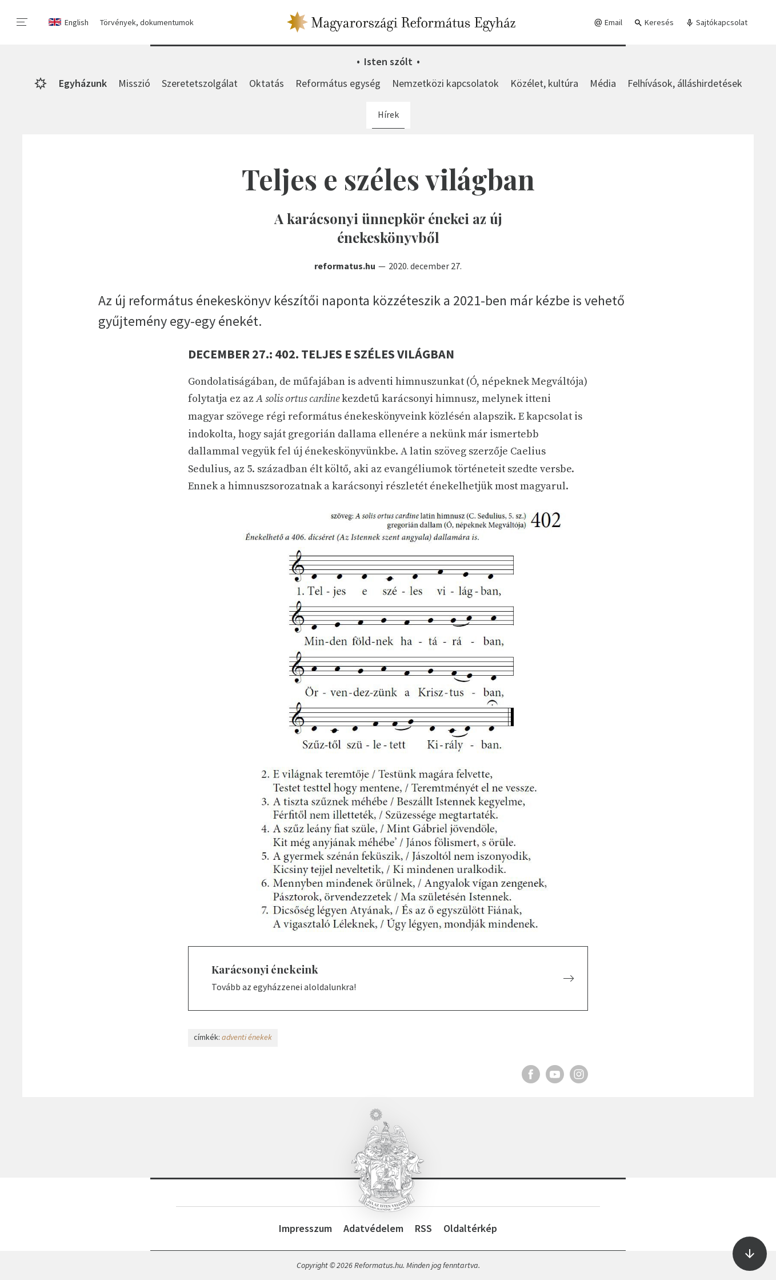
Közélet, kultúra (544, 83)
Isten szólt (388, 61)
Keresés (654, 22)
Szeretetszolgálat (200, 83)
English (77, 22)
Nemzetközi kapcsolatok (445, 83)
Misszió (134, 83)
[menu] (22, 22)
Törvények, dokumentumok (147, 22)
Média (603, 83)
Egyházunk (83, 83)
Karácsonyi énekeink (264, 969)
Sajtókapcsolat (716, 22)
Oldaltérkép (470, 1228)
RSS (423, 1228)
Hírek (388, 114)
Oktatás (266, 83)
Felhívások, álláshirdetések (684, 83)
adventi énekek (247, 1037)
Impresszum (305, 1228)
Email (608, 22)
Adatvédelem (373, 1228)
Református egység (338, 83)
